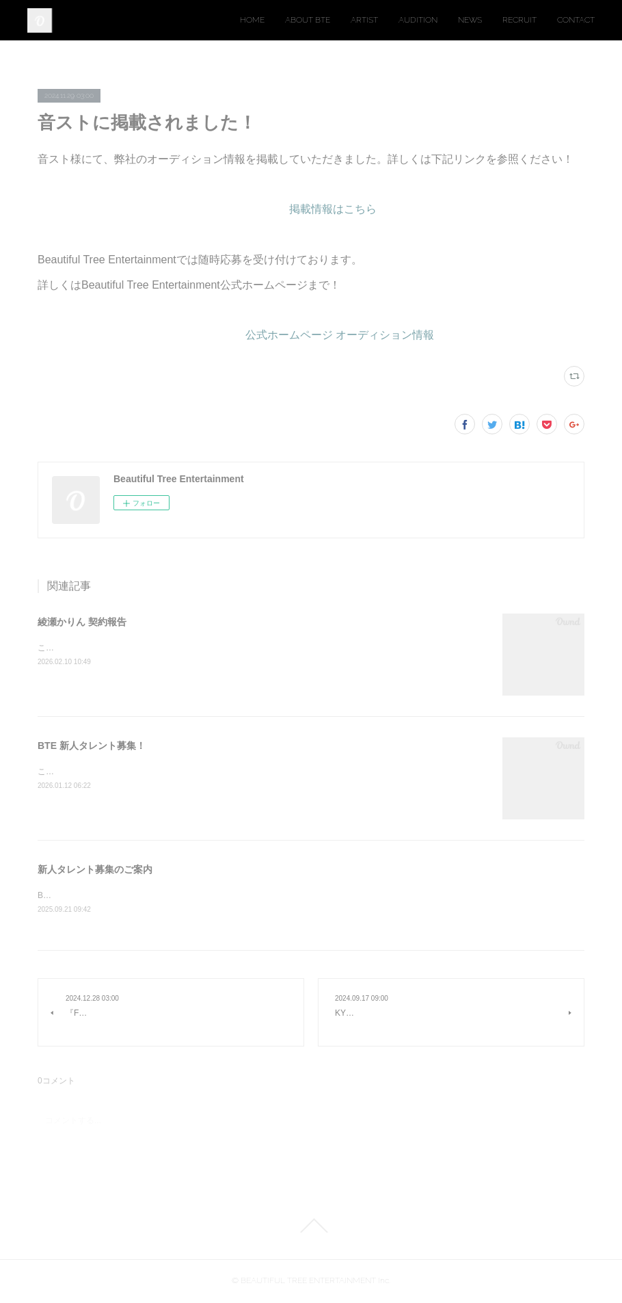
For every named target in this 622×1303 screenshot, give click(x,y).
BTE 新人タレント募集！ (92, 745)
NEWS (470, 20)
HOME (252, 20)
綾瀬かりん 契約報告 (82, 621)
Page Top (311, 1226)
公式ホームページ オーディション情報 (339, 335)
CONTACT (576, 20)
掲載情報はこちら (333, 209)
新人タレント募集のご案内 (95, 869)
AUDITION (417, 20)
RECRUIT (519, 20)
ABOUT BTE (307, 20)
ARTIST (364, 20)
